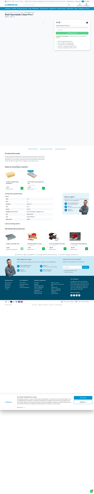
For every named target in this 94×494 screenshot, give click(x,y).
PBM (52, 473)
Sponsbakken (20, 12)
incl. (83, 1)
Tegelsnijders (52, 8)
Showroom (78, 1)
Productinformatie (32, 320)
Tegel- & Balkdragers (33, 8)
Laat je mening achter (60, 320)
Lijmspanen (8, 8)
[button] (22, 367)
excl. (85, 1)
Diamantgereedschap (22, 8)
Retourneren (8, 472)
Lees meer (59, 30)
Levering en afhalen (24, 472)
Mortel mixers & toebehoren (57, 472)
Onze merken (23, 470)
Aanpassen (83, 486)
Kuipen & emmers (55, 470)
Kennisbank (7, 475)
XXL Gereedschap (44, 8)
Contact (7, 476)
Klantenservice (70, 1)
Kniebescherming (61, 8)
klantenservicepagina (74, 378)
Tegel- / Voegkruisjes (80, 8)
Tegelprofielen (70, 8)
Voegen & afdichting (12, 12)
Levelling (14, 8)
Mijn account (8, 473)
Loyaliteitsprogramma (24, 475)
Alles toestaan (83, 481)
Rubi (14, 16)
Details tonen (20, 491)
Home (6, 12)
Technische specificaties (46, 320)
